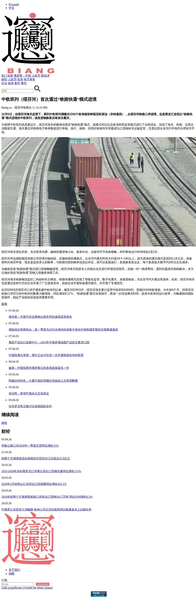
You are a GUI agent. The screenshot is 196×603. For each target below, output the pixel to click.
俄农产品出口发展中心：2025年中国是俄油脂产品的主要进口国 (49, 342)
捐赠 (11, 573)
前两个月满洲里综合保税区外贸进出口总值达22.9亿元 (35, 458)
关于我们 (14, 569)
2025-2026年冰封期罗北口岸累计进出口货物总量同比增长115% (41, 471)
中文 (11, 7)
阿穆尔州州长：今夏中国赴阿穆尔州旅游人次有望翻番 (43, 380)
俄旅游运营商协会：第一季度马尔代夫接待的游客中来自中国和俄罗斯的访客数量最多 (63, 329)
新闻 (4, 304)
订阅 (4, 580)
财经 (4, 79)
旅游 (11, 83)
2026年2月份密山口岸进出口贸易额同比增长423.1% (33, 483)
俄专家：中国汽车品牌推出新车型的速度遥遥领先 (40, 316)
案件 (17, 83)
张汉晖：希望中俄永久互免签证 (29, 393)
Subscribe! (42, 584)
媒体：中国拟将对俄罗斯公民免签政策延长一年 (39, 367)
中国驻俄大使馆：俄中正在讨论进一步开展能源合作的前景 (46, 355)
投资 (20, 79)
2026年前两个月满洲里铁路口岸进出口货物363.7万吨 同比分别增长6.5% (46, 496)
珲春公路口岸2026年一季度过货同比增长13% (30, 445)
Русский (14, 4)
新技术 (45, 75)
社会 (4, 83)
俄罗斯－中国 (22, 75)
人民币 (36, 75)
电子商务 (29, 79)
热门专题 (7, 75)
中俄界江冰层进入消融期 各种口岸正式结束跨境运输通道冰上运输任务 (46, 509)
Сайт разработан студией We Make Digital (27, 587)
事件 (24, 83)
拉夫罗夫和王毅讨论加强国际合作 (30, 406)
